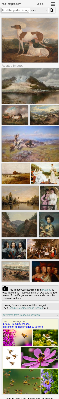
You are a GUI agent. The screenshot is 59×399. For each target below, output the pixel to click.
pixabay (46, 289)
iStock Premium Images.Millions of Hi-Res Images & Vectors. (23, 325)
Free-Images (11, 4)
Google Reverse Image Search (26, 308)
